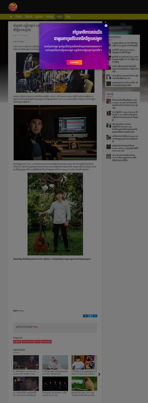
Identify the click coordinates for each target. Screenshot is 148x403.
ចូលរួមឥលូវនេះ (74, 62)
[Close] (106, 25)
